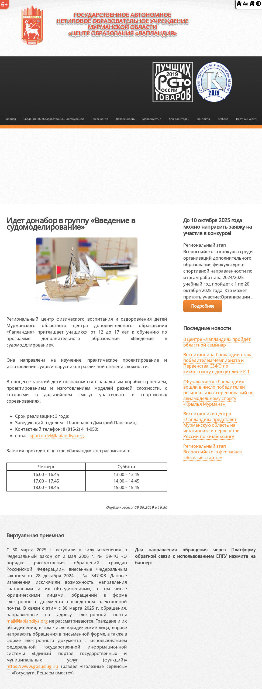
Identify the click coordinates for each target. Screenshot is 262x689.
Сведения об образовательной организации (53, 119)
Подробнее (202, 306)
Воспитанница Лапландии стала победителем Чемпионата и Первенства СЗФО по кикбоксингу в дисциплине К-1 (218, 363)
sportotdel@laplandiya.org (57, 436)
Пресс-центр (100, 119)
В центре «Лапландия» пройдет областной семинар (217, 342)
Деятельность (125, 119)
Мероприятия (151, 119)
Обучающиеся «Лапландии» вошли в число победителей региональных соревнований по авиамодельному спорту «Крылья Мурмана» (218, 393)
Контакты (203, 119)
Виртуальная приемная (35, 535)
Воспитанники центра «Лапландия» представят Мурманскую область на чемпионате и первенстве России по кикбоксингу (211, 425)
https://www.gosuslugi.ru (32, 666)
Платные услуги (246, 119)
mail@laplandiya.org (27, 621)
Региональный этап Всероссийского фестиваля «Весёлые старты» (212, 451)
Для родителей (179, 119)
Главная (10, 119)
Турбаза (223, 119)
